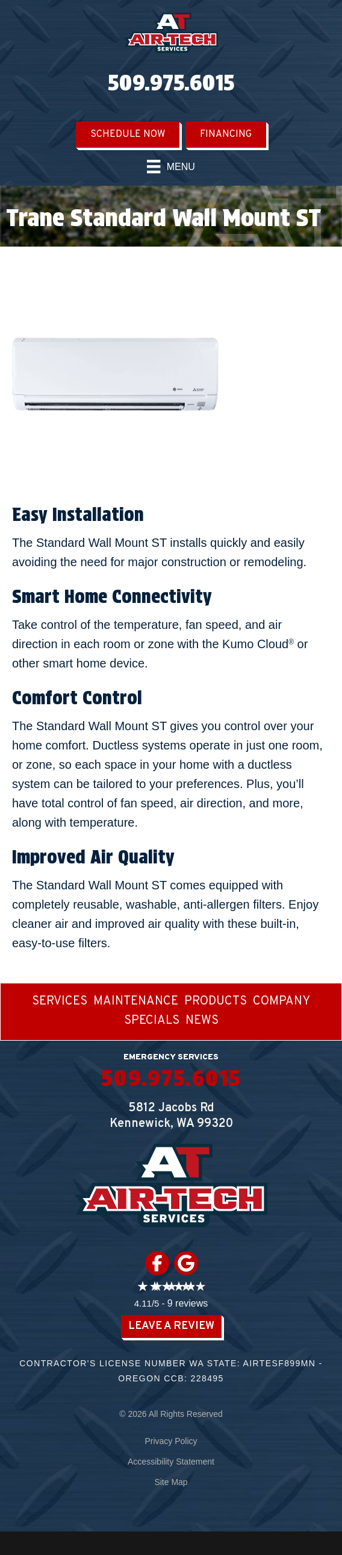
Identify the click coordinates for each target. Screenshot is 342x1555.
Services (59, 1002)
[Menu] (171, 166)
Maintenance (135, 1002)
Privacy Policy (171, 1441)
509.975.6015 (171, 82)
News (202, 1021)
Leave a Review (171, 1326)
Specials (151, 1021)
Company (281, 1002)
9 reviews (187, 1303)
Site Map (170, 1482)
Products (215, 1002)
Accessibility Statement (171, 1461)
